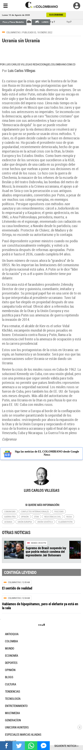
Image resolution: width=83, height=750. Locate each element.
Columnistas (13, 32)
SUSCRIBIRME (56, 15)
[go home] (41, 5)
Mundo (34, 543)
